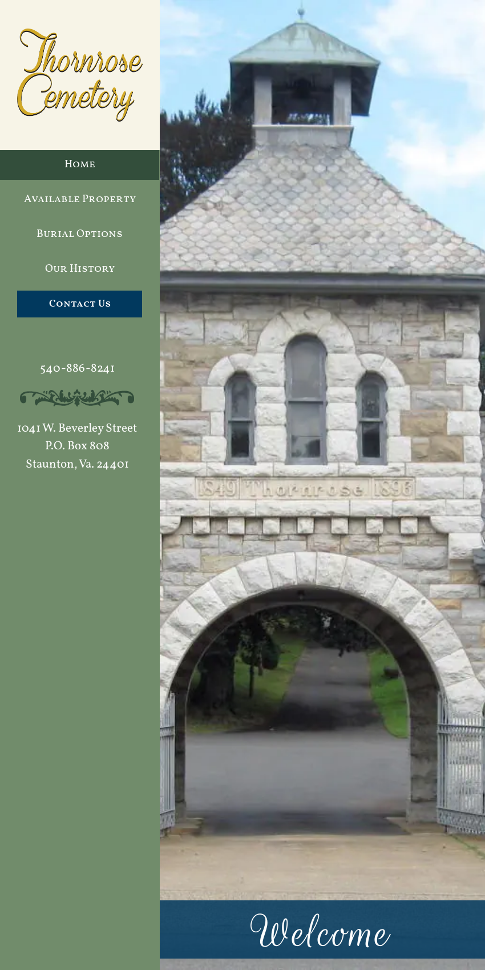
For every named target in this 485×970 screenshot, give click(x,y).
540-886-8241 (77, 368)
